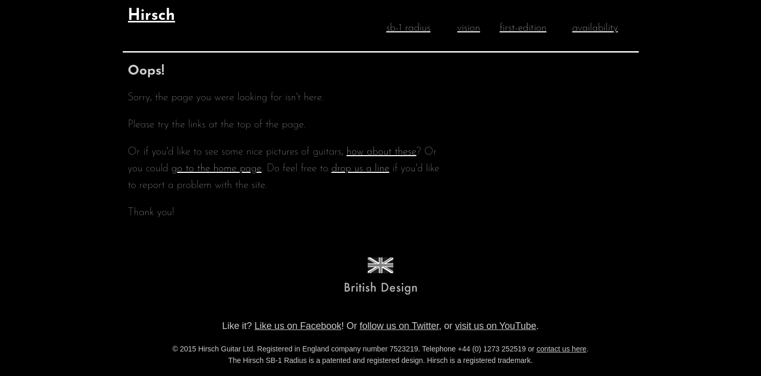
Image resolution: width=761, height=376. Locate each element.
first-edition (523, 28)
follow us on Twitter (399, 326)
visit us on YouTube (495, 326)
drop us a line (360, 168)
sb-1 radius (409, 28)
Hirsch (151, 16)
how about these (381, 152)
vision (469, 28)
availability (595, 28)
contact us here (561, 349)
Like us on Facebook (297, 326)
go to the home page (216, 168)
